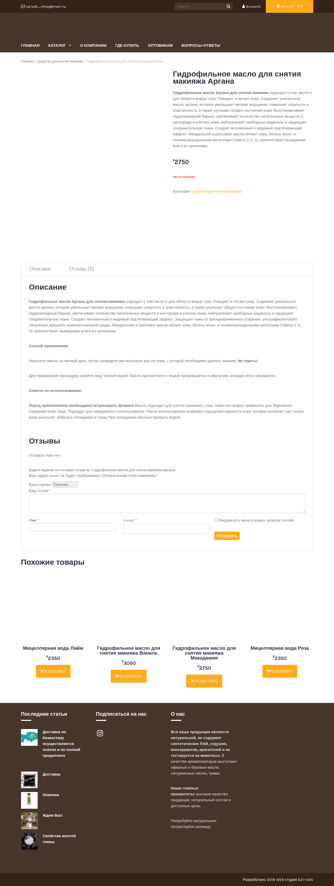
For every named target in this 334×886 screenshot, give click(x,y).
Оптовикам (160, 45)
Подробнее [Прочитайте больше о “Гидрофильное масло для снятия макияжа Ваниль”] (128, 676)
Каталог (57, 45)
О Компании (93, 45)
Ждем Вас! (53, 815)
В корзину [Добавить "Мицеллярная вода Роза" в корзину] (280, 671)
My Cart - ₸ (289, 6)
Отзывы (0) (82, 269)
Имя (34, 520)
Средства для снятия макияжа (60, 61)
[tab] (40, 269)
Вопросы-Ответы (200, 45)
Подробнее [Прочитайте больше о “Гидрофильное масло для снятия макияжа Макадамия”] (204, 681)
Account (251, 6)
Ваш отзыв (40, 490)
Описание (40, 269)
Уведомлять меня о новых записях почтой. (256, 520)
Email (130, 520)
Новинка (51, 795)
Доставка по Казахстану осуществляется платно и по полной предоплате (61, 744)
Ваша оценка (41, 485)
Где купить (127, 45)
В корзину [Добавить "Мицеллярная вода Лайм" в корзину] (53, 671)
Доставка (51, 774)
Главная (30, 45)
